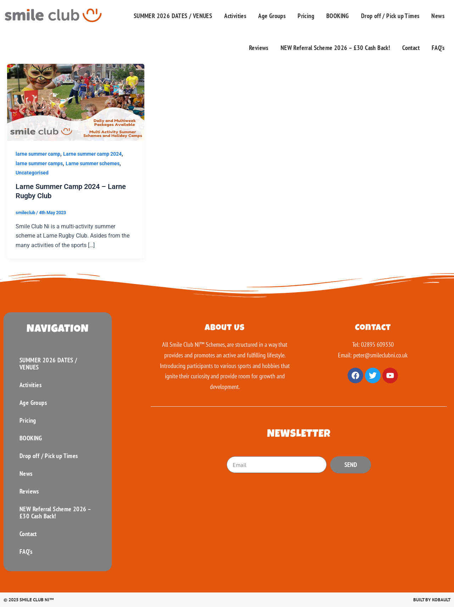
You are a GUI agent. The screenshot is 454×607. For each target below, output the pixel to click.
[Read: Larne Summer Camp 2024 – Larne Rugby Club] (75, 102)
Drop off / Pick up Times (390, 16)
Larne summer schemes (93, 163)
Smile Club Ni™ (37, 600)
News (437, 16)
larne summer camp (38, 154)
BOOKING (337, 16)
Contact (411, 48)
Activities (235, 16)
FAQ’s (438, 48)
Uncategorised (32, 173)
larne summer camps (39, 163)
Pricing (306, 16)
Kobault (441, 600)
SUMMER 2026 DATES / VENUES (173, 16)
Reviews (258, 48)
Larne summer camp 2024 (92, 154)
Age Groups (272, 16)
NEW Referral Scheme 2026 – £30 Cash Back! (335, 48)
